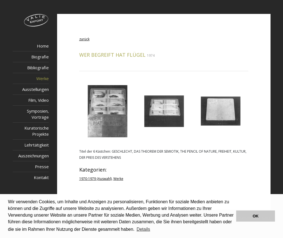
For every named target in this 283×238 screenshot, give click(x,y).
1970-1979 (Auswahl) (95, 178)
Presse (42, 166)
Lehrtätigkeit (36, 145)
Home (43, 46)
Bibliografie (38, 67)
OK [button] (256, 216)
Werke (42, 78)
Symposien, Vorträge (38, 114)
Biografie (40, 57)
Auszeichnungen (33, 155)
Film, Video (38, 100)
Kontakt (41, 177)
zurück (84, 39)
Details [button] (143, 229)
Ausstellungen (35, 89)
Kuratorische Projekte (36, 131)
